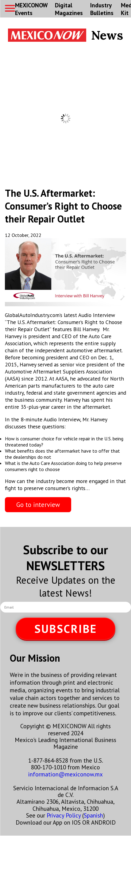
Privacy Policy (64, 815)
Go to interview (38, 505)
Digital (69, 9)
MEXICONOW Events (31, 9)
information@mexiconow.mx (65, 774)
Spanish (93, 815)
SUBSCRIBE (65, 628)
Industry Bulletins (102, 9)
